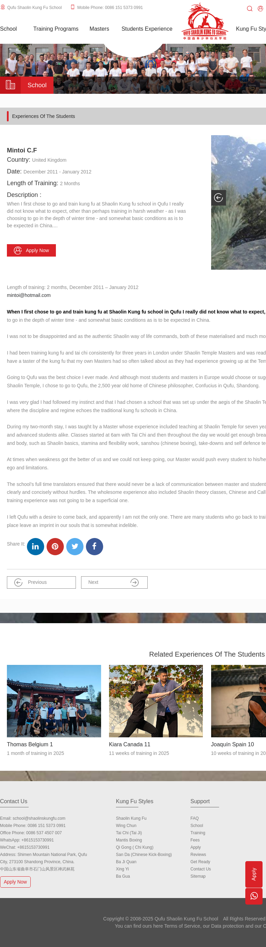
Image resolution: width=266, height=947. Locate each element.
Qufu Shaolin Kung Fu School (34, 7)
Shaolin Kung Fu (131, 818)
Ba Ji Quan (126, 861)
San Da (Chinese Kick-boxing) (144, 854)
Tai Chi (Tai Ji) (129, 832)
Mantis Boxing (129, 840)
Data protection (227, 926)
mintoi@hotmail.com (29, 295)
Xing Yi (122, 869)
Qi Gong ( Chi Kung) (135, 847)
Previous (30, 582)
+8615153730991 (37, 840)
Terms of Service (182, 926)
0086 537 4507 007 (44, 832)
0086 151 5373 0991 (47, 825)
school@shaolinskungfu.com (39, 818)
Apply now (31, 250)
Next (113, 582)
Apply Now (16, 881)
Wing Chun (126, 825)
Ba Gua (123, 876)
